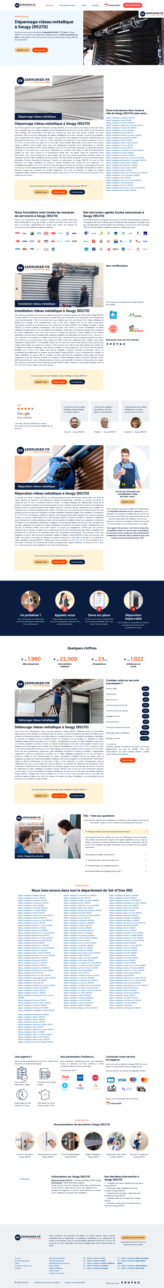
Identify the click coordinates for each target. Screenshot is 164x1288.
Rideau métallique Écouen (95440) (77, 898)
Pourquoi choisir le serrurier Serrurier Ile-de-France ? (107, 832)
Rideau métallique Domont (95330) (119, 185)
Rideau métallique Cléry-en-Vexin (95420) (34, 1003)
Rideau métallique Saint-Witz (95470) (124, 988)
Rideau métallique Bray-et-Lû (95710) (32, 963)
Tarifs (83, 5)
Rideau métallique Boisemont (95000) (32, 950)
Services (49, 5)
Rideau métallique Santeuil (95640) (123, 990)
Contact (95, 5)
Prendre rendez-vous (23, 1266)
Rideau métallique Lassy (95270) (76, 973)
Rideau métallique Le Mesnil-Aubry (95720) (81, 980)
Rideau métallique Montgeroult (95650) (124, 918)
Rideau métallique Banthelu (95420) (32, 928)
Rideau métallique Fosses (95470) (77, 918)
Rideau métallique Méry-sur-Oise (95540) (125, 913)
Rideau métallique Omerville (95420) (123, 950)
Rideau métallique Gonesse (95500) (120, 153)
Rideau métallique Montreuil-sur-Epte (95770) (127, 923)
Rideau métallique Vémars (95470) (31, 1017)
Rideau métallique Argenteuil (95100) (120, 118)
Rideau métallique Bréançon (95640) (32, 965)
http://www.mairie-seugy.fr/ (74, 1183)
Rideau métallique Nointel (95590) (122, 943)
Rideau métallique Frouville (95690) (78, 928)
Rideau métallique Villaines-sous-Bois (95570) (36, 1029)
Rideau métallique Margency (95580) (123, 895)
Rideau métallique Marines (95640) (123, 898)
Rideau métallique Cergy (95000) (119, 120)
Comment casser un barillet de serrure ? (102, 866)
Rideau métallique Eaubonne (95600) (120, 155)
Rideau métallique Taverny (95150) (119, 145)
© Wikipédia (24, 1179)
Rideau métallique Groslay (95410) (77, 940)
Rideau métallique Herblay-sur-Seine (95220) (123, 135)
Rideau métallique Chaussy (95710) (32, 990)
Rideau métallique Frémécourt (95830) (79, 923)
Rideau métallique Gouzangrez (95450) (79, 935)
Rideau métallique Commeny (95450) (32, 1005)
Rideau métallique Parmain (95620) (123, 953)
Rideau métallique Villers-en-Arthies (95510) (35, 1034)
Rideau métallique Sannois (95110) (119, 148)
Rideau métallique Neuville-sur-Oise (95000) (126, 940)
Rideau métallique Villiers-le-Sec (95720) (34, 1039)
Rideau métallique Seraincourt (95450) (124, 993)
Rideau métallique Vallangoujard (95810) (125, 1008)
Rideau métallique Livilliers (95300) (77, 995)
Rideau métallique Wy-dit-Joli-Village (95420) (35, 1042)
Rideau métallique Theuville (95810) (123, 1003)
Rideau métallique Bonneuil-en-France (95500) (36, 955)
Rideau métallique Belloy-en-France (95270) (35, 938)
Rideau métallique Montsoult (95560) (123, 925)
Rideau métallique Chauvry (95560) (32, 993)
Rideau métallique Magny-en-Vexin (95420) (81, 1008)
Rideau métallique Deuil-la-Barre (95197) (122, 163)
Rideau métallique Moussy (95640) (123, 930)
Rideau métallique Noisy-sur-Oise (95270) (125, 945)
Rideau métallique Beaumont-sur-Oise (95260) (36, 933)
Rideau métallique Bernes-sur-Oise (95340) (35, 940)
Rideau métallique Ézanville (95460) (78, 913)
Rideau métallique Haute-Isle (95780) (78, 948)
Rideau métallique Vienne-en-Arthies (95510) (35, 1024)
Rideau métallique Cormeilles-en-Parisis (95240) (125, 150)
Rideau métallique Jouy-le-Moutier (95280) (123, 175)
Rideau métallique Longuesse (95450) (78, 998)
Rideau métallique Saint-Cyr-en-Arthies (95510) (127, 980)
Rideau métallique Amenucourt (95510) (33, 903)
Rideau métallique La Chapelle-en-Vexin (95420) (83, 963)
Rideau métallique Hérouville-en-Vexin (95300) (82, 953)
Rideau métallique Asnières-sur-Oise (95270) (35, 915)
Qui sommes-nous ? (67, 5)
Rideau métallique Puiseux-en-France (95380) (127, 965)
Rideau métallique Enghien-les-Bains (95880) (81, 900)
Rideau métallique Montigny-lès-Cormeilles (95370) (126, 160)
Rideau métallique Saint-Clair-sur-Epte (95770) (127, 978)
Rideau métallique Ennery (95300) (77, 903)
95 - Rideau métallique (130, 1268)
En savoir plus (77, 192)
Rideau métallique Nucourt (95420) (123, 948)
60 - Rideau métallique (94, 1258)
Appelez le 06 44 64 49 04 (133, 1238)
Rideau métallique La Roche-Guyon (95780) (81, 968)
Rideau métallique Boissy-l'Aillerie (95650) (34, 953)
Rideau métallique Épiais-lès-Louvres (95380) (81, 905)
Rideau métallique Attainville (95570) (32, 918)
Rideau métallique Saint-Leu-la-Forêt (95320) (123, 180)
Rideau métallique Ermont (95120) (119, 140)
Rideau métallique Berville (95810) (31, 943)
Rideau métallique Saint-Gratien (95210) (121, 168)
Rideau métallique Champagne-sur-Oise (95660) (37, 978)
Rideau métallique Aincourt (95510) (32, 898)
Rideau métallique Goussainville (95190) (121, 138)
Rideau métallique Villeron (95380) (31, 1032)
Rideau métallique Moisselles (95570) (123, 915)
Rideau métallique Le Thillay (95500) (78, 993)
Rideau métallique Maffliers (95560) (78, 1005)
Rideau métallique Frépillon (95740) (78, 925)
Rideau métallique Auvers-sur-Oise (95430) (35, 920)
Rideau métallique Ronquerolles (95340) (125, 973)
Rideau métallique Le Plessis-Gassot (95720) (81, 988)
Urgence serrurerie (56, 1273)
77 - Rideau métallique (99, 1263)
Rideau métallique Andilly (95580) (31, 905)
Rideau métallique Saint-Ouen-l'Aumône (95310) (125, 158)
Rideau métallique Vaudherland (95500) (33, 1014)
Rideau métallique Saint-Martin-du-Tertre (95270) (128, 985)
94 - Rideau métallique (132, 1266)
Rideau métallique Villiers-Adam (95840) (34, 1037)
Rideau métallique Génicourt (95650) (78, 933)
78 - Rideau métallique (95, 1266)
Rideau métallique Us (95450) (121, 1005)
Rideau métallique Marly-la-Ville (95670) (125, 900)
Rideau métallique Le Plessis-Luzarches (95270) (82, 990)
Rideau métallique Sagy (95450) (121, 975)
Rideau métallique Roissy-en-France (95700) (126, 970)
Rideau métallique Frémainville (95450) (79, 920)
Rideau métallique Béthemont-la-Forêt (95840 (36, 948)
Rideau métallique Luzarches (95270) (78, 1003)
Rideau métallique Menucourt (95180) (124, 908)
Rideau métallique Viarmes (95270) (31, 1022)
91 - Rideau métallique (95, 1268)
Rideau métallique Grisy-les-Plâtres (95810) (81, 938)
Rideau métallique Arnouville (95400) (32, 908)
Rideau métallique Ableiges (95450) (32, 895)
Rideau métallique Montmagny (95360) (121, 190)
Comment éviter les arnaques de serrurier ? (103, 871)
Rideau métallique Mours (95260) (122, 928)
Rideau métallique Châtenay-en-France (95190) (36, 985)
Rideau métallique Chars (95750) (31, 983)
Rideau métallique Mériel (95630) (122, 910)
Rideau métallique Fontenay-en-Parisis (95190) (82, 915)
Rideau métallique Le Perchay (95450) (79, 983)
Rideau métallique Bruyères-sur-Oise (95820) (36, 970)
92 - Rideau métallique (133, 1258)
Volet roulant (54, 1271)
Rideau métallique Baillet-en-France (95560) (35, 925)
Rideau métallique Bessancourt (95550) (33, 945)
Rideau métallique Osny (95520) (118, 178)
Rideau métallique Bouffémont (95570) (33, 958)
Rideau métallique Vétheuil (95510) (31, 1019)
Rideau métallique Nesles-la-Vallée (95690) (126, 935)
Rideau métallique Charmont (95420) (32, 980)
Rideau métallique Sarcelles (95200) (120, 123)
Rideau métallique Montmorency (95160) (122, 165)
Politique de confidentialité (74, 1282)
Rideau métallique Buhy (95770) (30, 973)
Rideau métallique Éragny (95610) (119, 170)
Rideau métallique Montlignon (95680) (124, 920)
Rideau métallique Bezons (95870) (119, 133)
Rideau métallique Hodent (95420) (77, 955)
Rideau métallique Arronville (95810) (32, 910)
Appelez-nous (22, 50)
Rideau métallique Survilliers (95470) (123, 998)
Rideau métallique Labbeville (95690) (78, 970)
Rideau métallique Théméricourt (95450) (125, 1000)
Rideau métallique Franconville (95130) (121, 128)
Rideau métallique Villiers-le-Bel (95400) (122, 143)
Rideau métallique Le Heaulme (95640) (79, 978)
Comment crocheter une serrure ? (100, 855)
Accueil (18, 1258)
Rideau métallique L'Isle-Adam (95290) (79, 960)
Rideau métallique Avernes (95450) (32, 923)
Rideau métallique (56, 1268)
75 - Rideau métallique (94, 1261)
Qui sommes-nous (22, 1261)
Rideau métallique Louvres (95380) (77, 1000)
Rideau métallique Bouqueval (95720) (32, 960)
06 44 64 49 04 (132, 5)
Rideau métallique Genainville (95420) (78, 930)
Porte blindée (54, 1266)
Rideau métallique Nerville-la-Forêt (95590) (126, 933)
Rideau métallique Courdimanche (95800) (80, 895)
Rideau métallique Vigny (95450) (30, 1027)
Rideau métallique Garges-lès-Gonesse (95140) (124, 125)
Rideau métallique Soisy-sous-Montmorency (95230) (126, 173)
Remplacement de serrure (59, 1263)
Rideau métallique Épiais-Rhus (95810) (79, 908)
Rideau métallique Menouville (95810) (124, 905)
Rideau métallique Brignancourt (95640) (34, 968)
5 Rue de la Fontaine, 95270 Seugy (87, 1180)
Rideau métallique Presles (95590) (122, 963)
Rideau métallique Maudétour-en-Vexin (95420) (128, 903)
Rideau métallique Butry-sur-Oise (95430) (34, 975)
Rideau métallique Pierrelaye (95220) (123, 958)
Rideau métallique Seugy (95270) (122, 995)
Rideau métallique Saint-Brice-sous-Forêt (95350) (125, 188)
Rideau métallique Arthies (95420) (31, 913)
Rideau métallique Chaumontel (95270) (33, 988)
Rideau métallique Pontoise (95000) (120, 130)
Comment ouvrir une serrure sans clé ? (102, 860)
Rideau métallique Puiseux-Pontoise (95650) (126, 968)
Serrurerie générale (57, 1258)
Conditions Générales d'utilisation (46, 1282)
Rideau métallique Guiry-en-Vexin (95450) (80, 943)
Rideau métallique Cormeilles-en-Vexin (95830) (36, 1010)
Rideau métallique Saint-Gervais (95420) (125, 983)
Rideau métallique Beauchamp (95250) (33, 930)
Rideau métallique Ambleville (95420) (32, 900)
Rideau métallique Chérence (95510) (32, 1000)
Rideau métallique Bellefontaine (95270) (33, 935)
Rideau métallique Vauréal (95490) (119, 183)
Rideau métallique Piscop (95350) (122, 960)
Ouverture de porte (56, 1261)
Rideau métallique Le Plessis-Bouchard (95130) (82, 985)
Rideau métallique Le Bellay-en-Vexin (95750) (81, 975)
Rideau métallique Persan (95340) (122, 955)
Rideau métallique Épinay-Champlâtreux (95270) (83, 910)
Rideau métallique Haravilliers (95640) (79, 945)
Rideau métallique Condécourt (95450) (33, 1008)
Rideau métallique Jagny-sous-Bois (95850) (81, 958)
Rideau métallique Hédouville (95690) (78, 950)
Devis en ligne (40, 50)
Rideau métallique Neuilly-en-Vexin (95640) (126, 938)
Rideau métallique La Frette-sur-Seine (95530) (82, 965)
